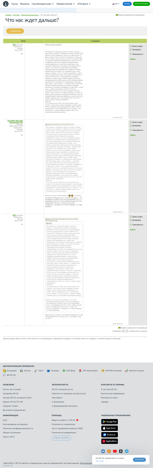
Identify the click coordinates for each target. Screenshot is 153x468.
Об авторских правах (90, 463)
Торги (38, 370)
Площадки (10, 370)
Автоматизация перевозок (18, 366)
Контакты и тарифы (112, 385)
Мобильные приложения (115, 415)
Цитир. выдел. (137, 46)
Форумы (16, 15)
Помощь (57, 415)
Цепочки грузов (134, 370)
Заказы (25, 370)
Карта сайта (8, 437)
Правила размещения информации (131, 15)
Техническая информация (64, 433)
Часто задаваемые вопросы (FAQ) (67, 428)
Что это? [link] (100, 461)
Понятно (139, 460)
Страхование (58, 402)
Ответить (16, 31)
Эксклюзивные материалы (15, 424)
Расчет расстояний (12, 389)
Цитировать (136, 49)
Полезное (8, 385)
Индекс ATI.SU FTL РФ (13, 402)
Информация (10, 415)
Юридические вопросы (30, 15)
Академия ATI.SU (10, 394)
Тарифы (104, 402)
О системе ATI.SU (109, 389)
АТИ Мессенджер (112, 370)
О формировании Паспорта (64, 406)
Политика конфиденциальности (18, 428)
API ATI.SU (9, 375)
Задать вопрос (61, 438)
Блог (5, 420)
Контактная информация (112, 394)
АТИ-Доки (68, 371)
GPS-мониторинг (88, 370)
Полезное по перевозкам (63, 424)
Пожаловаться (137, 54)
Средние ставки (10, 406)
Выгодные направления (14, 410)
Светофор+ (57, 398)
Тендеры (53, 370)
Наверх (132, 59)
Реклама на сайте (109, 398)
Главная (8, 15)
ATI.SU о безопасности (62, 389)
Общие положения (11, 433)
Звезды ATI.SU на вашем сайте (17, 398)
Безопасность (60, 385)
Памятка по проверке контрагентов (69, 394)
